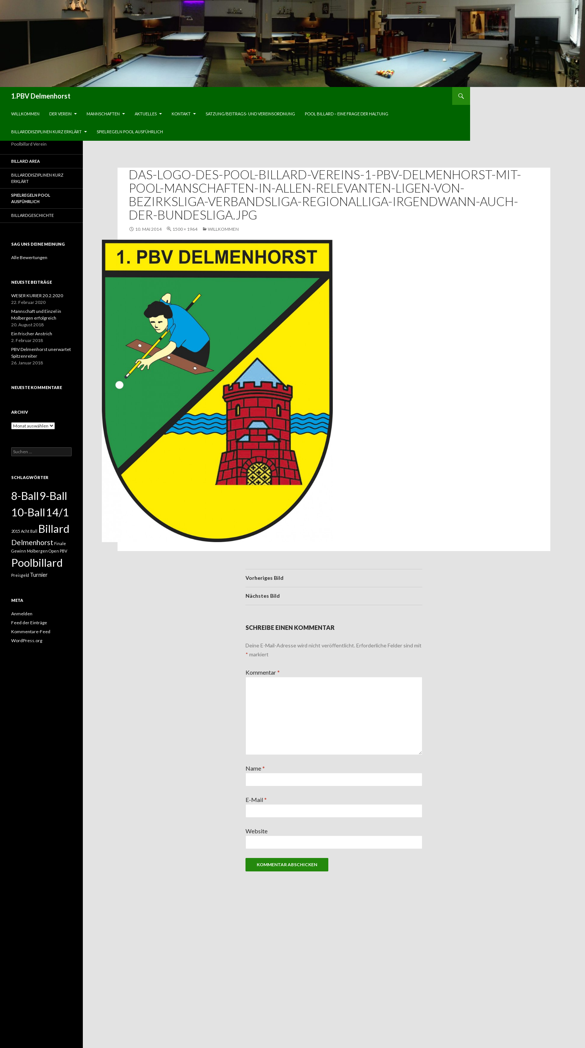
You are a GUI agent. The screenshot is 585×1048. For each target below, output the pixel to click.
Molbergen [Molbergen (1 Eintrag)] (37, 550)
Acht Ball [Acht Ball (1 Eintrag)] (29, 531)
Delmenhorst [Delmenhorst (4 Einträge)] (32, 542)
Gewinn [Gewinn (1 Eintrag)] (18, 550)
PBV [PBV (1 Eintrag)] (63, 550)
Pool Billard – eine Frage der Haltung (346, 113)
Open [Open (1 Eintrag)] (54, 550)
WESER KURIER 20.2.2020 (37, 295)
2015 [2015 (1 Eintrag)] (15, 531)
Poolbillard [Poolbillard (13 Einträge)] (37, 562)
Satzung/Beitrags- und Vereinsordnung (250, 113)
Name (255, 768)
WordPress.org (26, 640)
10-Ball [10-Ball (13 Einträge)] (28, 512)
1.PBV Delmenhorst (41, 96)
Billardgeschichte (32, 215)
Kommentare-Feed (30, 631)
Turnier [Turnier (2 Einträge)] (39, 575)
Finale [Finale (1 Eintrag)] (60, 543)
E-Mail (256, 799)
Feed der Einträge (29, 622)
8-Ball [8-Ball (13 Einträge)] (25, 495)
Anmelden (21, 613)
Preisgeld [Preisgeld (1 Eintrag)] (20, 575)
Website (256, 830)
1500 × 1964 (184, 229)
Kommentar (262, 672)
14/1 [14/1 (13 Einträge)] (57, 512)
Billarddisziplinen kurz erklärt (46, 131)
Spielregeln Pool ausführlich (130, 131)
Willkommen (25, 113)
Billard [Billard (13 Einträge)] (53, 528)
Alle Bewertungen (29, 257)
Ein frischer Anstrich (31, 333)
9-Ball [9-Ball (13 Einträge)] (53, 495)
